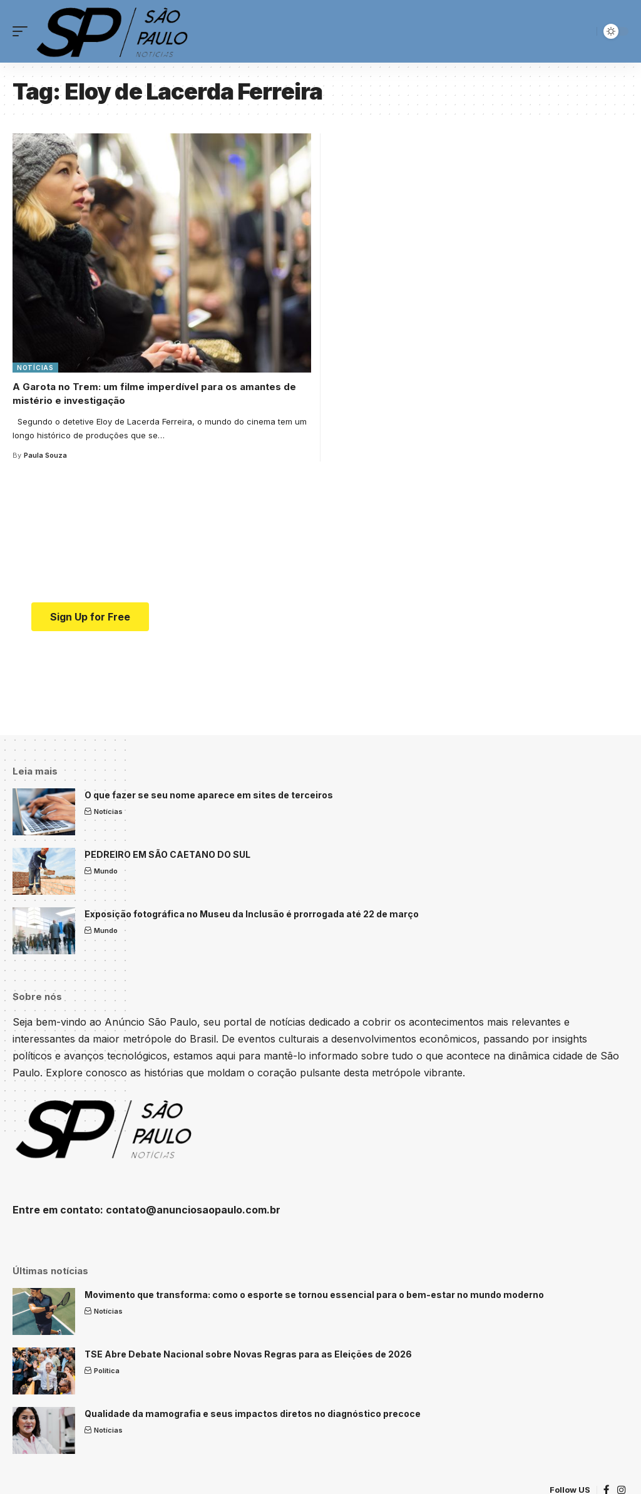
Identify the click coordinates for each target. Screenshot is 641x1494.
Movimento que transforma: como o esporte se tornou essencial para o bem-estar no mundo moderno (314, 1294)
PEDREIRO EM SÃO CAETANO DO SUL (167, 854)
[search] (584, 31)
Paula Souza (45, 455)
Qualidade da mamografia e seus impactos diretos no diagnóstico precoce (253, 1413)
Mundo (106, 871)
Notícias (35, 367)
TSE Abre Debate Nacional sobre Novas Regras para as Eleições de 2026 (248, 1354)
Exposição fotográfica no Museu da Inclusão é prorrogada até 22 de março (252, 914)
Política (107, 1370)
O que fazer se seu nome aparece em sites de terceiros (209, 795)
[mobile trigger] (23, 31)
